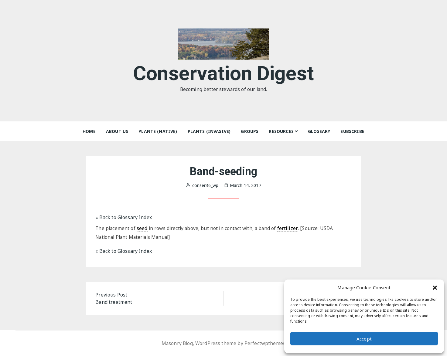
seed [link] (143, 228)
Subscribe (352, 131)
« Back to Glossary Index (123, 217)
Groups (249, 131)
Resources (281, 131)
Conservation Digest (223, 72)
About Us (117, 131)
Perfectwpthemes (265, 343)
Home (89, 131)
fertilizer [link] (292, 228)
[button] (435, 287)
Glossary (319, 131)
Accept (364, 339)
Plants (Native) (157, 131)
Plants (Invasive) (209, 131)
